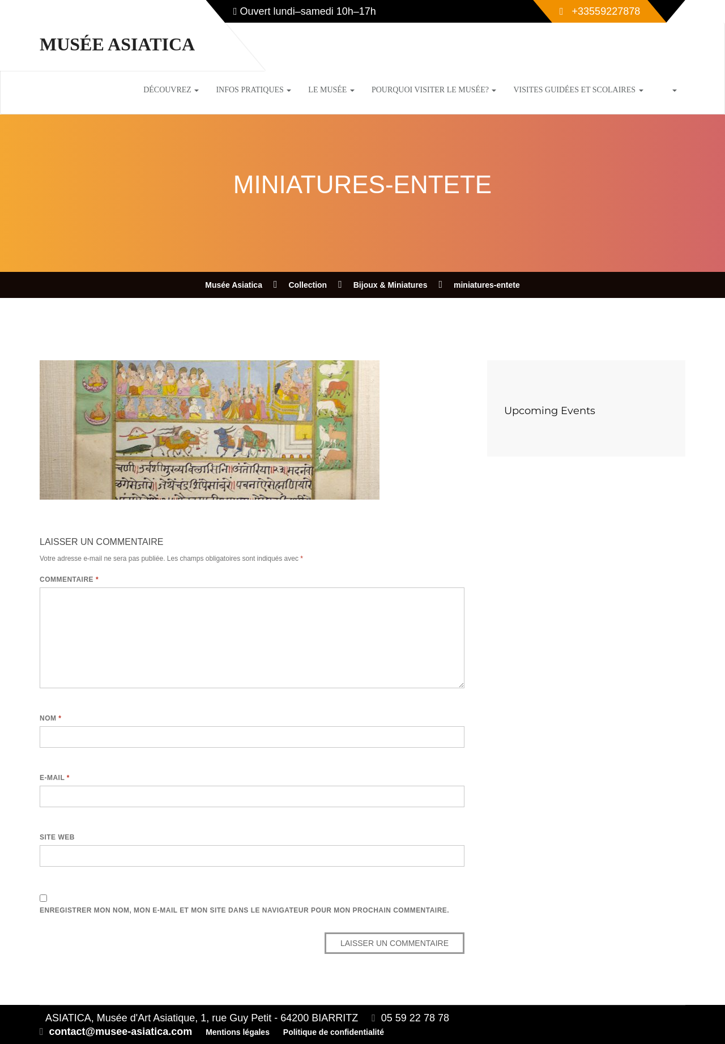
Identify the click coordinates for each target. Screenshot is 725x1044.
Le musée (331, 90)
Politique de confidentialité (333, 1032)
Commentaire (69, 579)
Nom (50, 718)
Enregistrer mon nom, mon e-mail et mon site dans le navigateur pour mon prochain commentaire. (244, 910)
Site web (57, 837)
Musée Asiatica (117, 44)
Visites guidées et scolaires (578, 90)
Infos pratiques (253, 90)
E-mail (55, 778)
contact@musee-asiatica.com (121, 1031)
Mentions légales (238, 1032)
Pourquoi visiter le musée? (434, 90)
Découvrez (171, 90)
